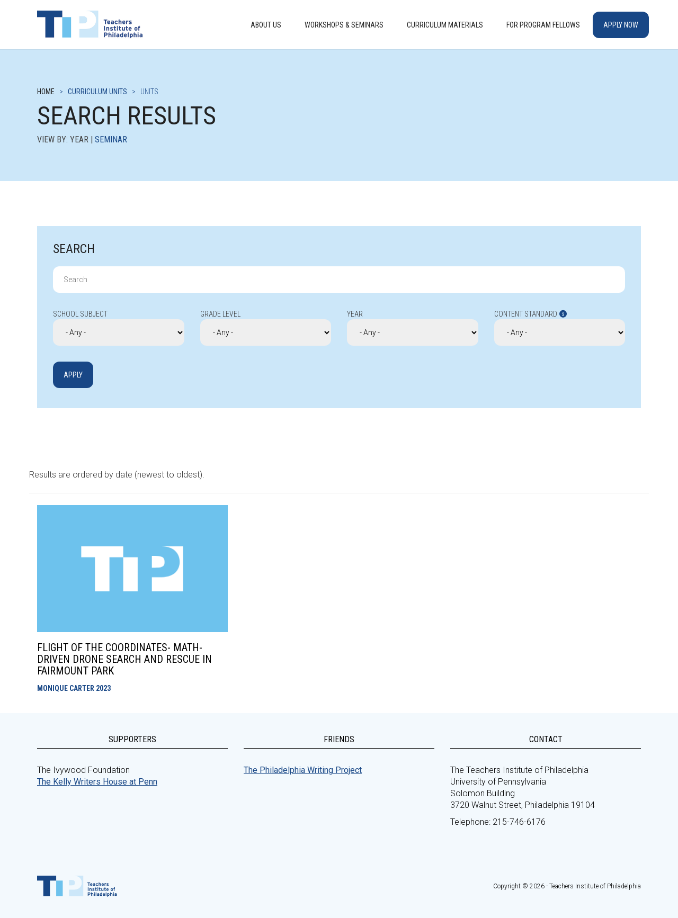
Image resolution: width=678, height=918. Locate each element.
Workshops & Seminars (344, 25)
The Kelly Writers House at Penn (97, 782)
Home (46, 91)
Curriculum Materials (445, 25)
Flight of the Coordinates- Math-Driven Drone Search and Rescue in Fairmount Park (124, 659)
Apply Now (620, 25)
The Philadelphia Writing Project (303, 770)
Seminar (111, 139)
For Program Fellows (543, 25)
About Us (266, 25)
